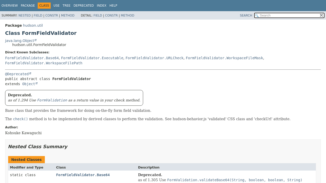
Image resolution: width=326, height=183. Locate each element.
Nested (24, 15)
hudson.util (33, 25)
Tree (67, 5)
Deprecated (84, 5)
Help (113, 5)
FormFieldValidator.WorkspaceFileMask (224, 58)
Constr (51, 15)
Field (38, 15)
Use (56, 5)
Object (28, 84)
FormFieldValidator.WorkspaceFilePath (43, 63)
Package (28, 5)
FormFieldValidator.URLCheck (155, 58)
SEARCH (246, 15)
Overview (10, 5)
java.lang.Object (19, 41)
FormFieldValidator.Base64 (32, 58)
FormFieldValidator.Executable (92, 58)
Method (68, 15)
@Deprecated (17, 74)
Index (101, 5)
